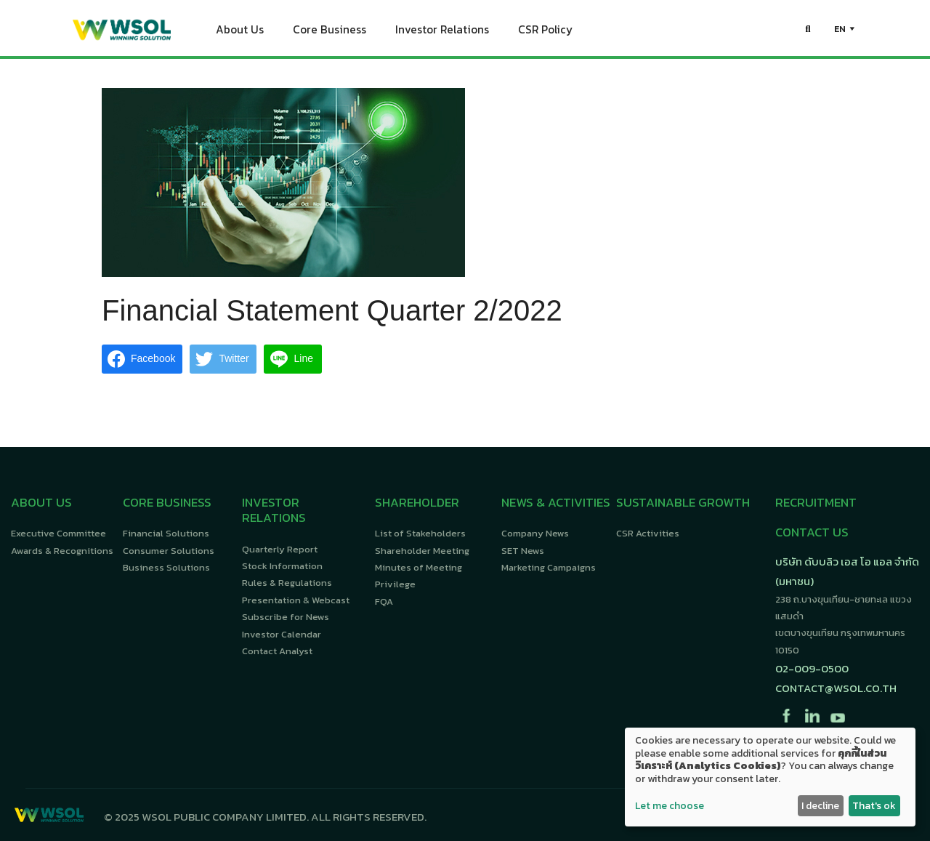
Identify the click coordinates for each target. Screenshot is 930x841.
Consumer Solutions (168, 551)
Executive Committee (58, 533)
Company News (535, 533)
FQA (384, 601)
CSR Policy (545, 32)
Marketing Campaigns (548, 567)
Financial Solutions (166, 533)
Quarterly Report (280, 549)
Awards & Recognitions (62, 551)
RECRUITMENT (816, 502)
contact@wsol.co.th (836, 688)
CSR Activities (647, 533)
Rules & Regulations (287, 582)
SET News (522, 551)
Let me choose (669, 806)
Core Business (329, 32)
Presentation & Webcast (295, 600)
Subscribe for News (285, 617)
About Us (240, 32)
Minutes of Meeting (418, 567)
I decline (820, 805)
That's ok (874, 805)
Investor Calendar (281, 634)
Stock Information (282, 566)
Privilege (395, 584)
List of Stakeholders (420, 533)
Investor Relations (442, 32)
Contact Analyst (277, 651)
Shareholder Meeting (422, 551)
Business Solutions (166, 567)
